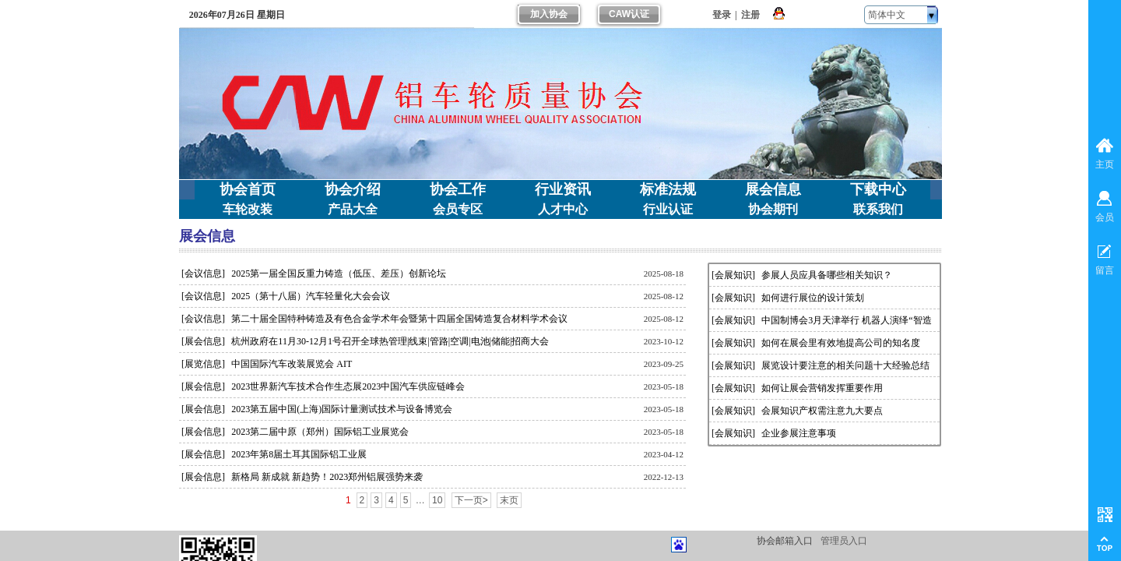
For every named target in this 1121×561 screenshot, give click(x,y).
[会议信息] (203, 273)
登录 (721, 14)
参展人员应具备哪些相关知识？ (826, 275)
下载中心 (878, 189)
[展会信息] (203, 341)
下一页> (471, 500)
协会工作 (458, 189)
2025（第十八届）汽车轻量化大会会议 (310, 296)
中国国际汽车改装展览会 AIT (291, 363)
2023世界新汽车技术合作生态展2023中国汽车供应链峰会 (348, 386)
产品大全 (353, 209)
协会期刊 (773, 209)
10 (437, 500)
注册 (750, 14)
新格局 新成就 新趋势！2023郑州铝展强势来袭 (327, 476)
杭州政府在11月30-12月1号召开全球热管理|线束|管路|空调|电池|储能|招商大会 (390, 341)
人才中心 (563, 209)
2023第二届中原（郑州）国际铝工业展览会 (320, 431)
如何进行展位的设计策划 (812, 297)
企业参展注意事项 (798, 433)
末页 (509, 500)
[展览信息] (203, 363)
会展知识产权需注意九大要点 (822, 410)
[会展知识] (733, 275)
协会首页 (248, 189)
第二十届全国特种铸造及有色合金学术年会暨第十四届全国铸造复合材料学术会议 (399, 318)
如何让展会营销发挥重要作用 (822, 388)
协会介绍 (353, 189)
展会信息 (773, 189)
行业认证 (668, 209)
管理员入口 (844, 540)
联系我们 (878, 209)
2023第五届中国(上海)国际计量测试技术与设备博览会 (341, 409)
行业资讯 (563, 189)
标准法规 (668, 189)
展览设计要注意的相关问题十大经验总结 (845, 365)
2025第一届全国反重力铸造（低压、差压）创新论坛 (338, 273)
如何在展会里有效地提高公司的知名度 (840, 342)
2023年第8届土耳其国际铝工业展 (299, 454)
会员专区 (458, 209)
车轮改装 (247, 209)
